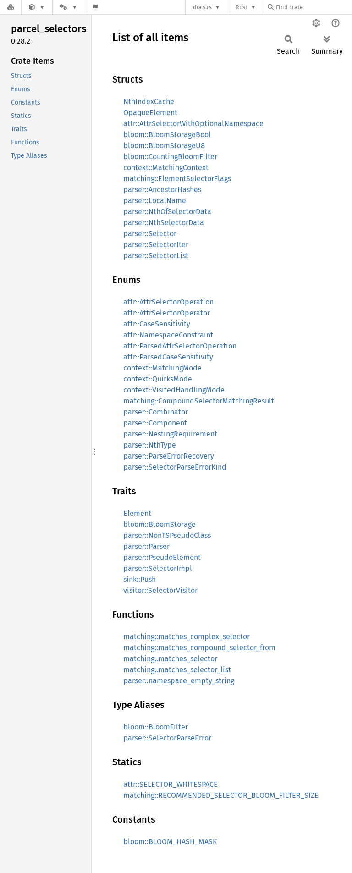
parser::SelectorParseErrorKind (174, 467)
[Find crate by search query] (313, 7)
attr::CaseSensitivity (156, 324)
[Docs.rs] (10, 7)
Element (137, 513)
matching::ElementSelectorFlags (177, 178)
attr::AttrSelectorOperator (166, 313)
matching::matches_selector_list (177, 669)
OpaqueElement (150, 112)
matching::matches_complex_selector (186, 636)
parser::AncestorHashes (162, 189)
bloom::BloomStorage (159, 524)
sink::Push (139, 579)
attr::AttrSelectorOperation (168, 302)
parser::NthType (149, 445)
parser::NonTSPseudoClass (167, 535)
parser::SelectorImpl (157, 568)
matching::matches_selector (170, 658)
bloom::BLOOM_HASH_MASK (170, 841)
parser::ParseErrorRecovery (168, 456)
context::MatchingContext (166, 167)
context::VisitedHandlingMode (174, 390)
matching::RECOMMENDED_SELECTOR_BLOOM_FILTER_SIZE (221, 795)
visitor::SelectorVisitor (160, 590)
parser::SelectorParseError (167, 738)
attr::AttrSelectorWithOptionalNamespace (193, 123)
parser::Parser (146, 546)
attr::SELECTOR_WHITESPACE (170, 784)
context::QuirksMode (157, 379)
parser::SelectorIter (155, 244)
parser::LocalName (154, 200)
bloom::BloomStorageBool (167, 134)
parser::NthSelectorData (163, 222)
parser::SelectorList (155, 255)
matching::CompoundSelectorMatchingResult (198, 401)
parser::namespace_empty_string (178, 680)
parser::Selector (149, 233)
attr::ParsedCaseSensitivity (168, 357)
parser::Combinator (155, 412)
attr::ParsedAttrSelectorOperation (179, 346)
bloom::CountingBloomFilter (170, 156)
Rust (242, 7)
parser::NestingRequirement (170, 434)
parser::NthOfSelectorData (167, 211)
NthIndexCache (148, 101)
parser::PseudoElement (162, 557)
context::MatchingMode (162, 368)
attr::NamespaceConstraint (168, 335)
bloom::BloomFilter (155, 727)
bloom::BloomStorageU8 (164, 145)
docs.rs (202, 7)
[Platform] (69, 7)
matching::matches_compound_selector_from (199, 647)
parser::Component (155, 423)
